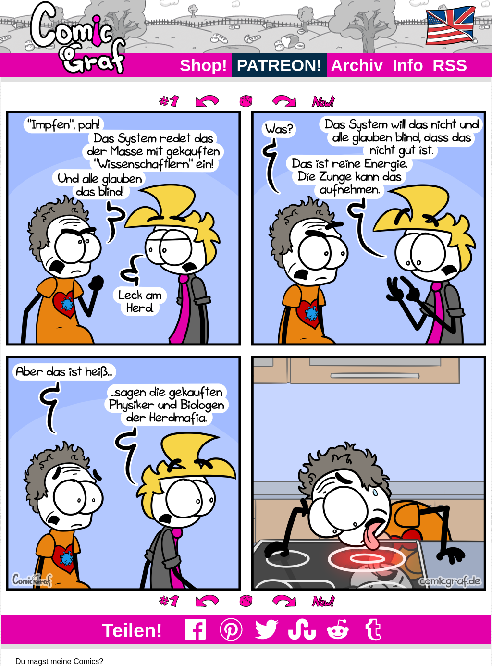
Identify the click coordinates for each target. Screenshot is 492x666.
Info (408, 65)
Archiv (357, 65)
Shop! (203, 65)
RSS (450, 65)
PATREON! (279, 65)
